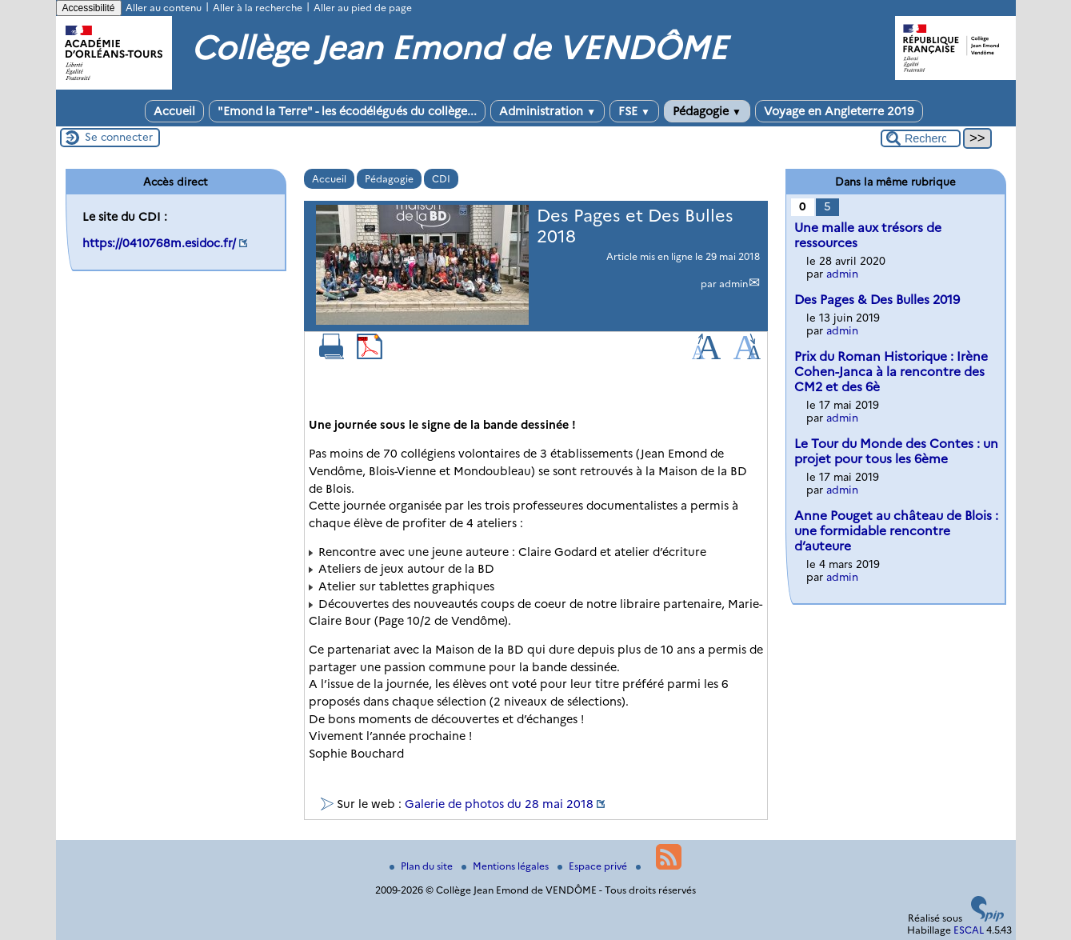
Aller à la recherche (257, 8)
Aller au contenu (164, 8)
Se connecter (119, 136)
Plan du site (422, 866)
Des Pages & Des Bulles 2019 (877, 299)
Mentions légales (506, 866)
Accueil (174, 111)
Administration (547, 111)
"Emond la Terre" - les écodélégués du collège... (347, 111)
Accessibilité (88, 8)
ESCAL (968, 930)
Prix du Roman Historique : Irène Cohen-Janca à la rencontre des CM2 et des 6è (891, 371)
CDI (441, 179)
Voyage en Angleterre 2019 (839, 111)
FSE (634, 111)
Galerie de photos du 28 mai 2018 (499, 804)
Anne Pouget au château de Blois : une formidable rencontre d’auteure (896, 531)
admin (733, 284)
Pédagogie (707, 111)
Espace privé (593, 866)
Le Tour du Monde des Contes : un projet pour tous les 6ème (896, 451)
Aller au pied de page (363, 8)
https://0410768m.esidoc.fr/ (159, 243)
